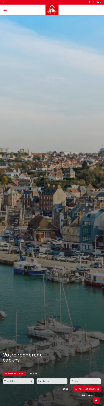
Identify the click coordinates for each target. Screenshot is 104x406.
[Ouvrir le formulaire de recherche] (63, 392)
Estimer (34, 376)
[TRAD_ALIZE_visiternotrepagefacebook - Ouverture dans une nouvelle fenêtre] (3, 2)
